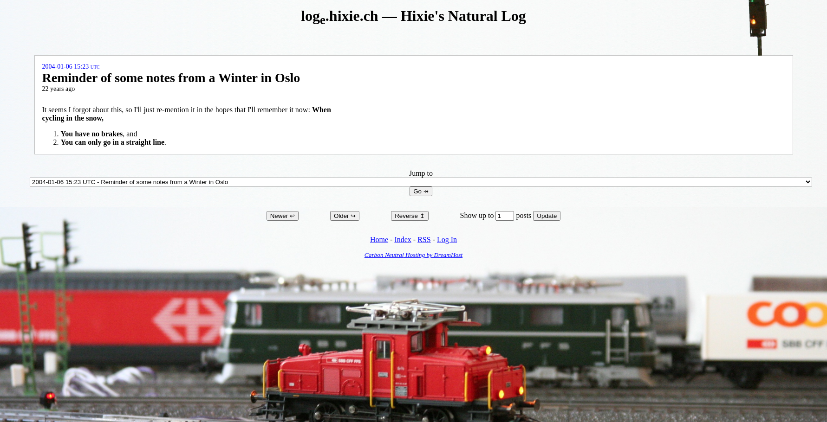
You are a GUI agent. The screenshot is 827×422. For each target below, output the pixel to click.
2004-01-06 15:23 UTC (71, 66)
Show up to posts (497, 215)
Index (402, 239)
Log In (447, 239)
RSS (423, 239)
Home (379, 239)
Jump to (421, 177)
